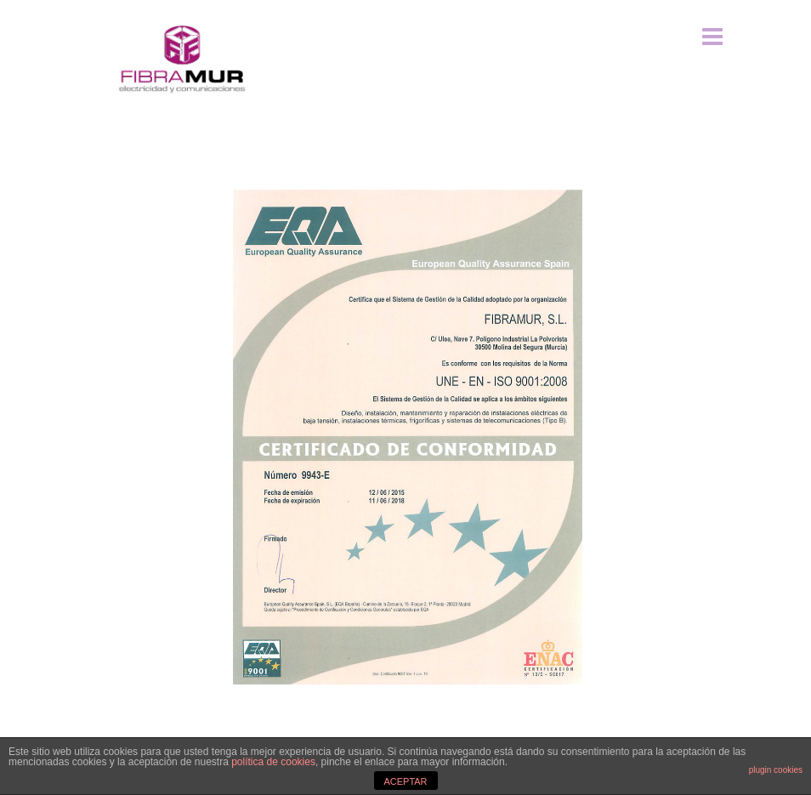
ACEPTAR (405, 781)
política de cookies (273, 762)
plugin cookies (775, 770)
